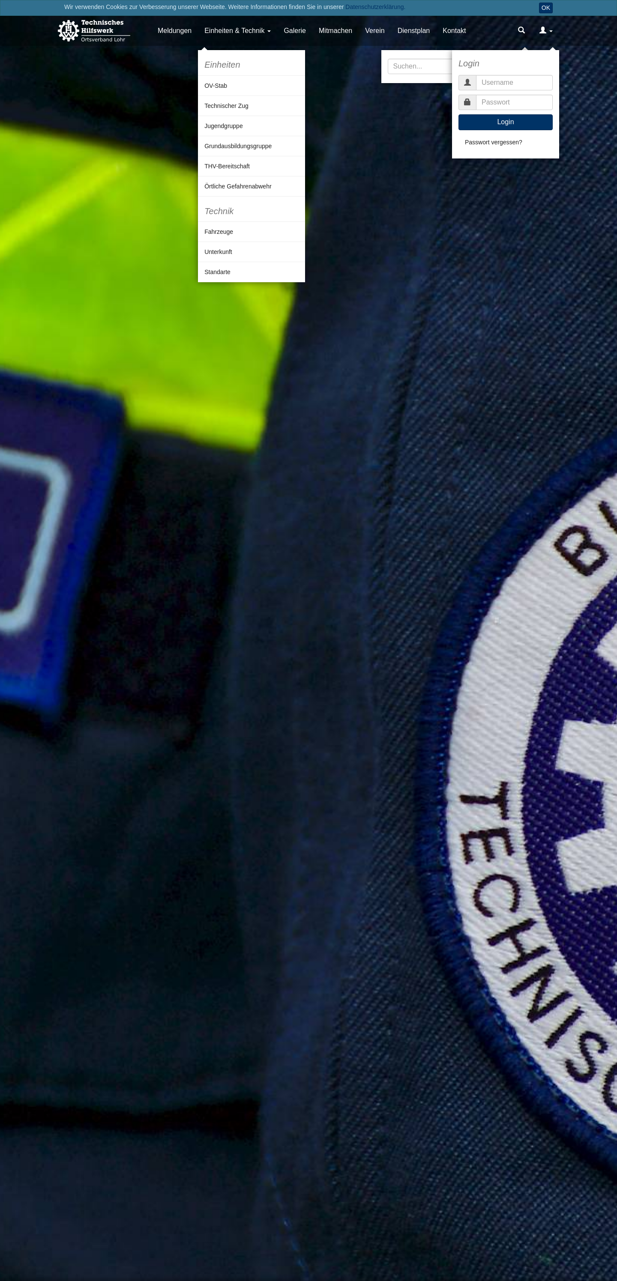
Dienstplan (414, 30)
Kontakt (454, 30)
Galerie (295, 30)
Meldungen (175, 30)
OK (546, 7)
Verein (374, 30)
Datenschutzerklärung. (375, 6)
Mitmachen (335, 30)
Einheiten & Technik (234, 30)
